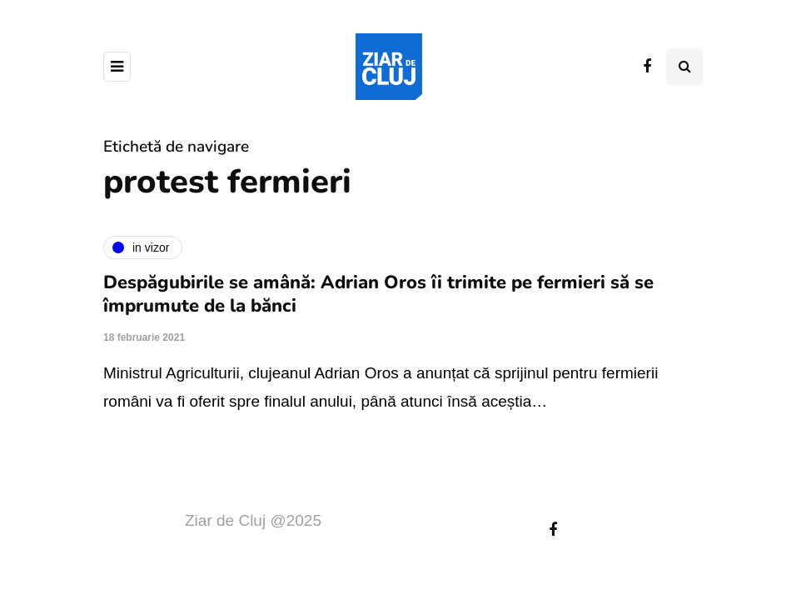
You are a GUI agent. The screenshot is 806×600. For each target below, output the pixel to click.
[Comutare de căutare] (684, 66)
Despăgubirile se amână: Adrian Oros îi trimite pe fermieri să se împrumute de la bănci (378, 294)
